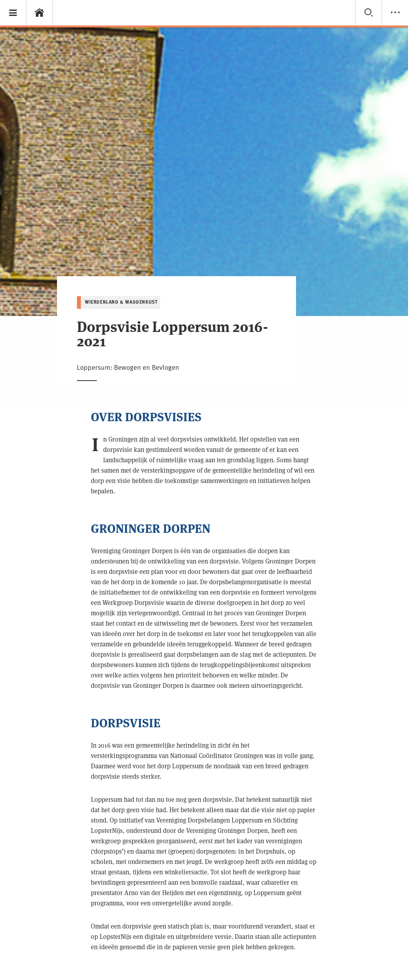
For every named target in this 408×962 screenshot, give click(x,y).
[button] (13, 13)
